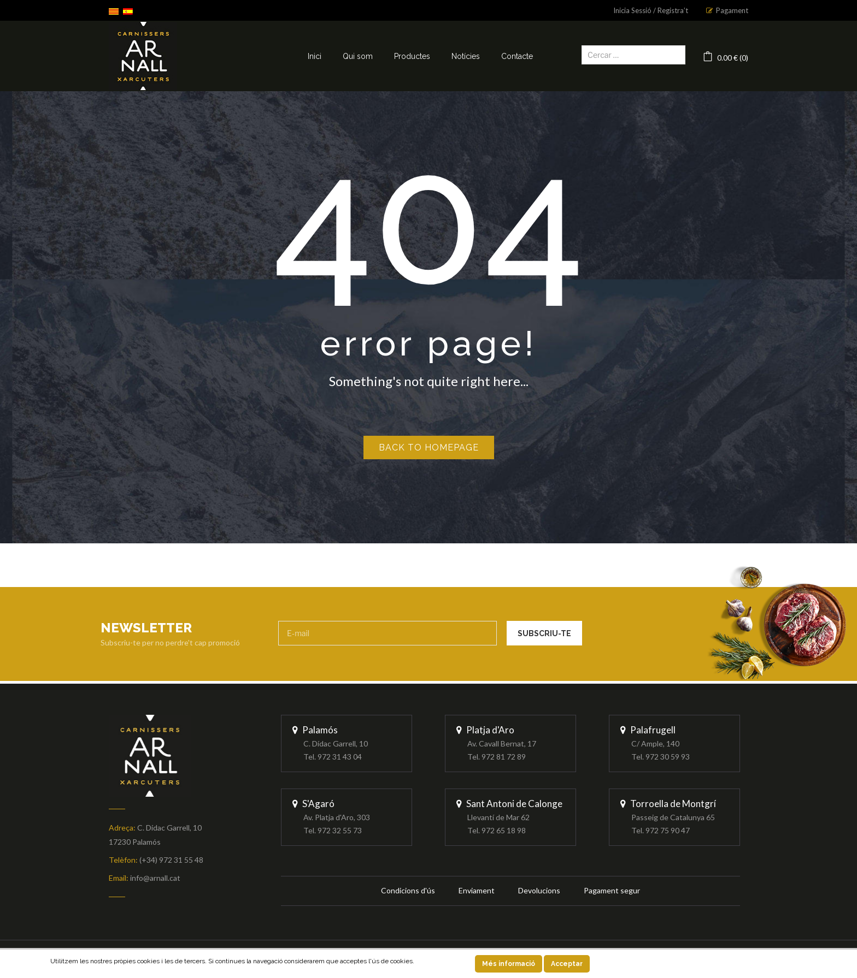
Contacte (517, 56)
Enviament (477, 890)
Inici (314, 56)
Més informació (508, 964)
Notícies (465, 56)
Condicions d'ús (408, 890)
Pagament (732, 10)
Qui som (358, 56)
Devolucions (539, 890)
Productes (412, 56)
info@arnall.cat (155, 877)
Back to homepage (429, 447)
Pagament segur (612, 890)
